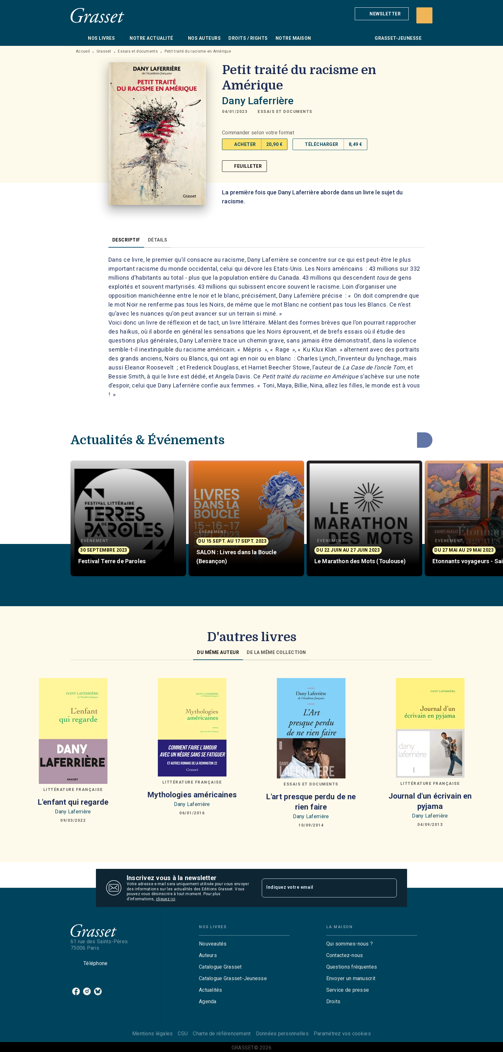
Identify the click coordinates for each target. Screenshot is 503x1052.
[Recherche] (424, 15)
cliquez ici (165, 899)
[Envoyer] (389, 888)
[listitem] (76, 991)
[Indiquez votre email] (321, 887)
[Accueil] (97, 15)
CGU (183, 1034)
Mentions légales (152, 1034)
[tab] (77, 38)
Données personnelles (282, 1034)
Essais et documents (138, 51)
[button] (382, 13)
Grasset (104, 51)
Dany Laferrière (258, 101)
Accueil (83, 51)
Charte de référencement (222, 1034)
